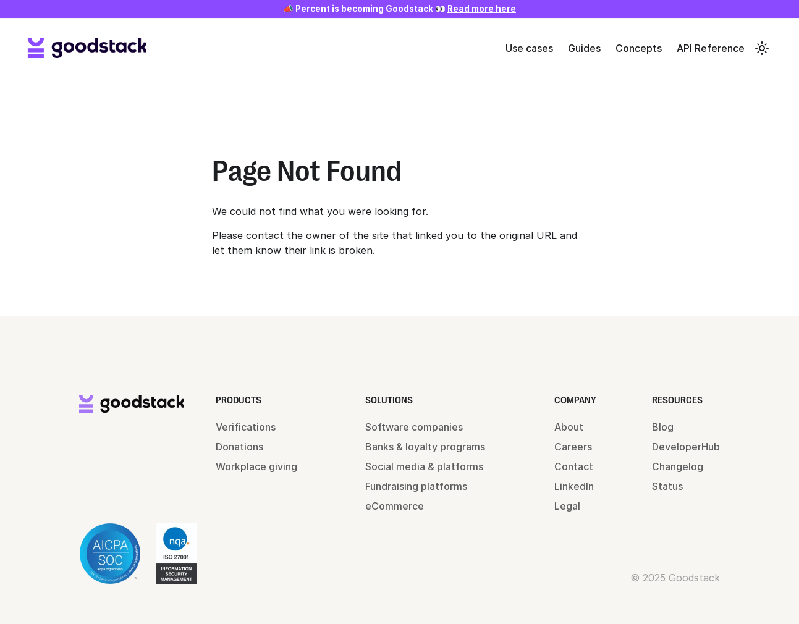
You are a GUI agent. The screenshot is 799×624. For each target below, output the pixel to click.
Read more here (481, 9)
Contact (573, 466)
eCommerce (394, 506)
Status (667, 486)
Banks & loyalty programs (425, 447)
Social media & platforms (424, 466)
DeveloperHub (686, 447)
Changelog (677, 466)
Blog (663, 427)
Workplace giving (256, 466)
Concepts (638, 48)
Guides (584, 48)
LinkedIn (574, 486)
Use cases (529, 48)
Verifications (246, 427)
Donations (239, 447)
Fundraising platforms (416, 486)
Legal (567, 506)
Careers (573, 447)
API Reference (711, 48)
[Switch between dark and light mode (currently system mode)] (762, 48)
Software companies (414, 427)
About (568, 427)
